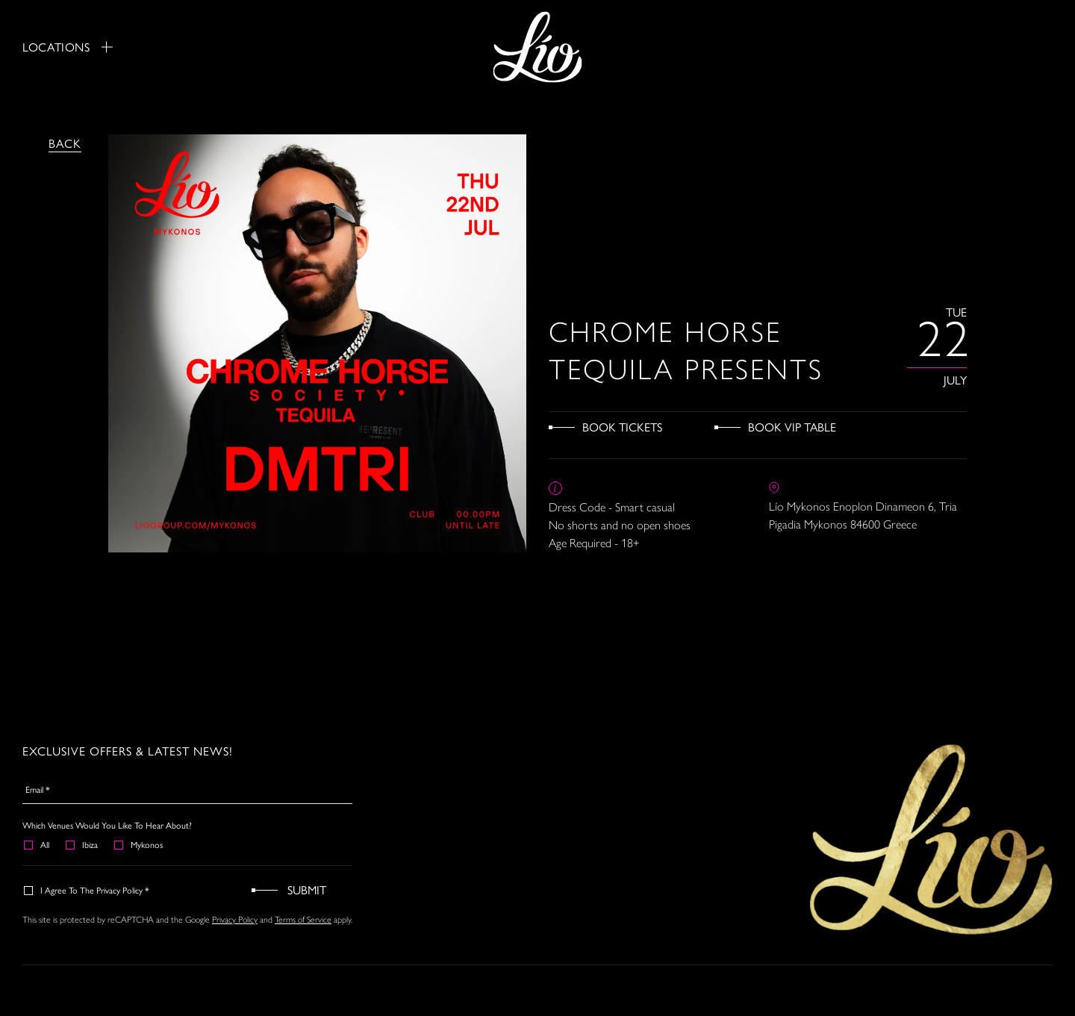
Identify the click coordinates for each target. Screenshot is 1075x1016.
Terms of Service (303, 919)
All (37, 844)
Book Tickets (622, 426)
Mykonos (139, 844)
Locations (67, 47)
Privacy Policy (235, 919)
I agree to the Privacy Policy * (87, 890)
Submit (306, 889)
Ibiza (82, 844)
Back (65, 143)
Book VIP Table (792, 426)
